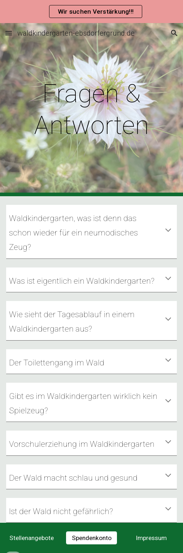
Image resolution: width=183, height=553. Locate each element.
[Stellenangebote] (31, 538)
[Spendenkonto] (91, 538)
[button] (8, 33)
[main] (91, 109)
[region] (91, 11)
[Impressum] (151, 538)
